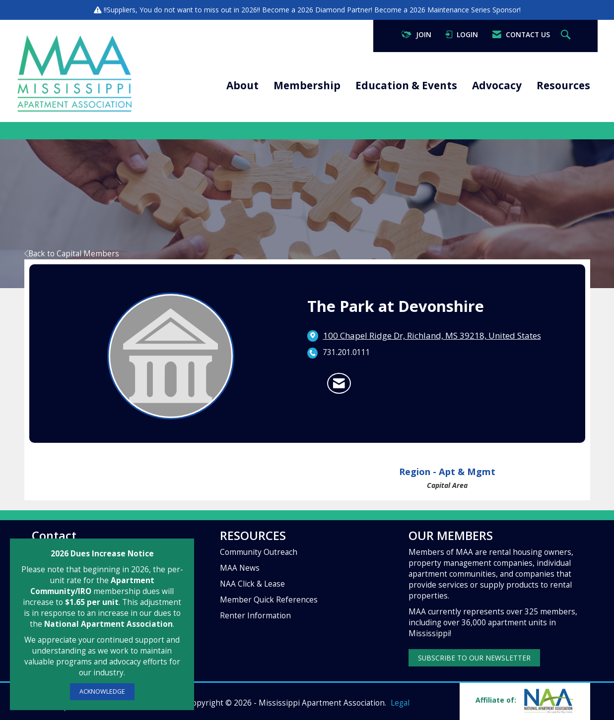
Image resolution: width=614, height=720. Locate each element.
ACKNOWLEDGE (102, 691)
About (242, 85)
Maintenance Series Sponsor (473, 9)
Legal (400, 703)
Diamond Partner (343, 9)
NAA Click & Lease (252, 584)
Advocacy (497, 85)
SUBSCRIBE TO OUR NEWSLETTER (474, 657)
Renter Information (255, 615)
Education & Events (406, 85)
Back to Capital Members (71, 253)
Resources (563, 85)
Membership (307, 85)
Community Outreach (258, 552)
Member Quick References (269, 600)
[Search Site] (567, 35)
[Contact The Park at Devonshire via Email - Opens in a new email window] (339, 383)
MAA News (240, 568)
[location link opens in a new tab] (432, 336)
